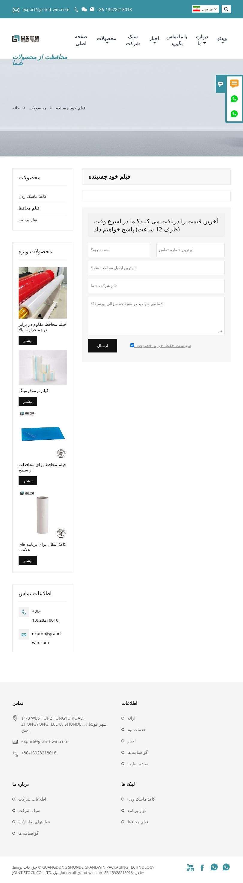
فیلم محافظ (29, 208)
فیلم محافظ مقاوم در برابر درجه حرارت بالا (42, 327)
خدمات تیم (136, 729)
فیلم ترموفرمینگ (34, 390)
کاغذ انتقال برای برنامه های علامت (42, 547)
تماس (17, 703)
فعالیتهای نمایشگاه (34, 822)
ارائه (131, 718)
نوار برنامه (28, 219)
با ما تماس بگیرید (176, 40)
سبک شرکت (133, 40)
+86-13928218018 (114, 9)
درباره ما (202, 40)
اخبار (154, 40)
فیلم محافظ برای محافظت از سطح (42, 467)
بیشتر (28, 340)
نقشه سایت (137, 763)
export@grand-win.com (46, 9)
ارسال (102, 345)
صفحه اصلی (81, 40)
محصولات (106, 40)
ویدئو (222, 40)
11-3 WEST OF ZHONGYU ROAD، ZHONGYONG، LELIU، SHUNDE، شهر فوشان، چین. (64, 724)
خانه (16, 108)
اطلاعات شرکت (32, 799)
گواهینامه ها (137, 752)
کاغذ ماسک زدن (32, 196)
